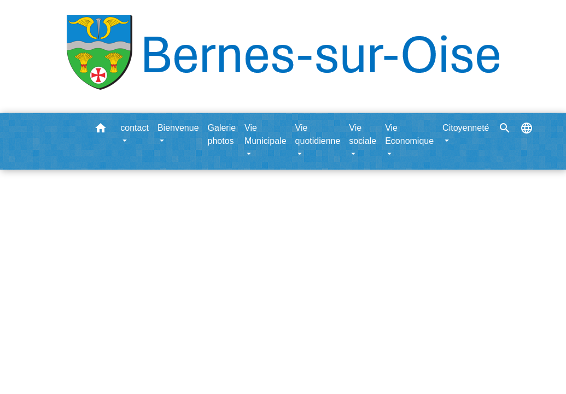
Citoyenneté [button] (465, 127)
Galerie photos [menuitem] (222, 134)
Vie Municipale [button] (265, 134)
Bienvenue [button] (178, 127)
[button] (100, 130)
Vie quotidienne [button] (318, 134)
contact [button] (134, 127)
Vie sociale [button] (362, 134)
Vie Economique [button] (409, 134)
